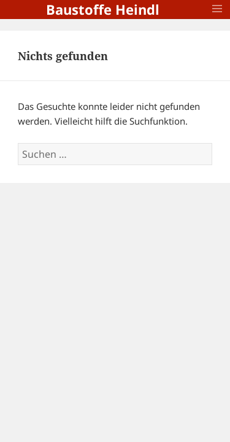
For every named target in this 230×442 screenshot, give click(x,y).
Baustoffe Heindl (102, 9)
